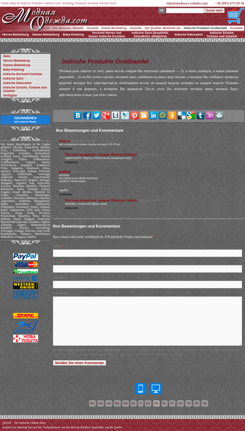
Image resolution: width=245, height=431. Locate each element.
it (140, 403)
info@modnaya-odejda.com (186, 3)
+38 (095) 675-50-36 (229, 3)
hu (125, 403)
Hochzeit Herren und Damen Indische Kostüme (106, 34)
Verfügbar (10, 95)
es (148, 403)
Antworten (65, 148)
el (133, 403)
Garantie (136, 28)
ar (109, 403)
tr (189, 403)
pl (164, 403)
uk (205, 403)
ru (92, 403)
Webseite (59, 278)
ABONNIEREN (25, 119)
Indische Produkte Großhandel (205, 28)
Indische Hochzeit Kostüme (22, 74)
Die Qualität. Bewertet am (163, 28)
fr (197, 403)
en (101, 403)
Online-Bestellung (114, 28)
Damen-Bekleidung (45, 34)
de (156, 403)
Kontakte (236, 28)
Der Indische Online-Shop (30, 423)
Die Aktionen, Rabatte (68, 28)
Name (57, 246)
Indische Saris (13, 78)
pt (172, 403)
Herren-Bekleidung (15, 34)
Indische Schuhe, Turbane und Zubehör (222, 34)
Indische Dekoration (188, 34)
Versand (92, 28)
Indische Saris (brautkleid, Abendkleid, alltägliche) (150, 34)
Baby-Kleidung (73, 34)
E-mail (57, 262)
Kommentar (60, 293)
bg (117, 403)
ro (180, 403)
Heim (46, 28)
